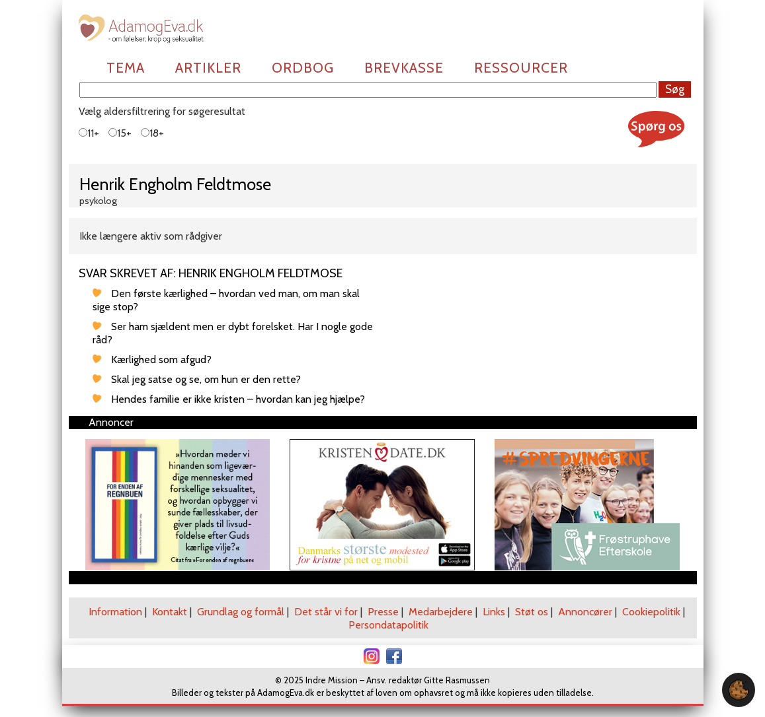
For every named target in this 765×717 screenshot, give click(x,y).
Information (115, 611)
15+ (120, 133)
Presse (383, 611)
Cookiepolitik (651, 611)
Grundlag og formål (240, 611)
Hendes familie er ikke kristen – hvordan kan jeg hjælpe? (238, 399)
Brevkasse (404, 67)
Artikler (208, 67)
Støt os (531, 611)
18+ (152, 133)
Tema (125, 67)
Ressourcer (521, 67)
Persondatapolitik (388, 625)
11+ (89, 133)
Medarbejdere (441, 611)
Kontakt (169, 611)
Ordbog (303, 67)
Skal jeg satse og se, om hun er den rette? (206, 379)
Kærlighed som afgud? (161, 359)
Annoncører (585, 611)
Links (494, 611)
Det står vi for (326, 611)
